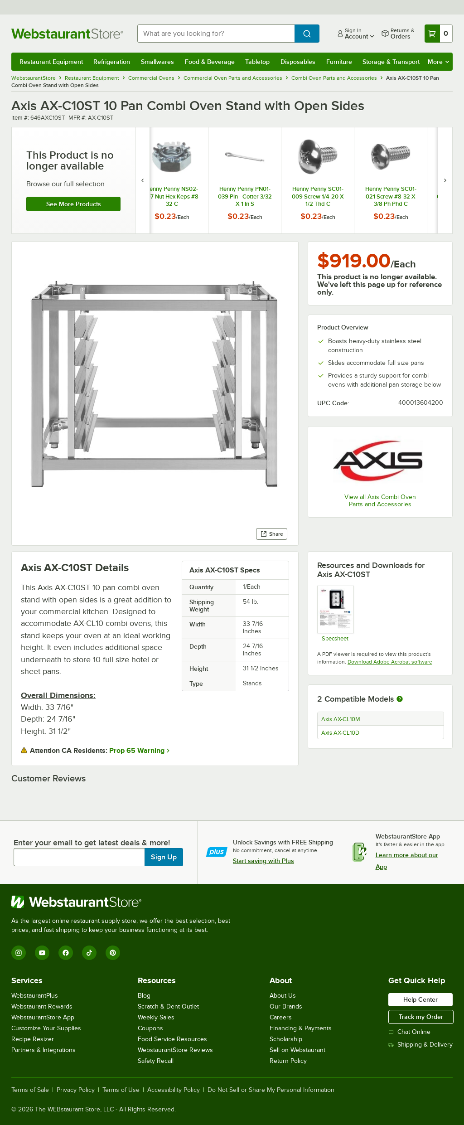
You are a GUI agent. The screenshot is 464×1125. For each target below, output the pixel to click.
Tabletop (257, 61)
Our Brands (286, 1006)
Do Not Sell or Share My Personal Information (271, 1090)
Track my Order (421, 1016)
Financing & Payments (301, 1028)
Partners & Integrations (43, 1050)
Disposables (297, 61)
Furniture (339, 61)
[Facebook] (65, 953)
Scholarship (286, 1039)
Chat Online (409, 1031)
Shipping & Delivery (420, 1044)
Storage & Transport (391, 61)
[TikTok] (89, 953)
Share (271, 534)
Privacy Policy (76, 1090)
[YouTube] (42, 953)
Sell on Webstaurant (297, 1050)
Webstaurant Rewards (41, 1006)
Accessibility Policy (173, 1090)
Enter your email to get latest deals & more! (92, 842)
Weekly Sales (156, 1017)
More (438, 61)
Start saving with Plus (263, 860)
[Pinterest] (113, 953)
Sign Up (164, 857)
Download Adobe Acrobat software (390, 662)
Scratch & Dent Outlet (168, 1006)
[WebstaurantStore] (124, 902)
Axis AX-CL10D (340, 733)
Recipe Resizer (32, 1039)
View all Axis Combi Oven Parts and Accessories (380, 501)
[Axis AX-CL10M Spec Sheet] (335, 613)
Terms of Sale (30, 1090)
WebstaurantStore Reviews (175, 1050)
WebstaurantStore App (42, 1017)
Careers (281, 1017)
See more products (73, 204)
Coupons (150, 1028)
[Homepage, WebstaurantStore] (67, 34)
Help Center (420, 999)
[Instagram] (18, 953)
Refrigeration (111, 61)
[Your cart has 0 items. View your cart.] (439, 33)
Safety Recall (156, 1060)
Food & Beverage (210, 61)
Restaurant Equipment (51, 61)
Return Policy (288, 1060)
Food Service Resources (172, 1039)
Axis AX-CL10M (340, 719)
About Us (283, 995)
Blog (144, 995)
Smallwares (157, 61)
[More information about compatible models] (399, 699)
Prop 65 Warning (136, 751)
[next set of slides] (445, 180)
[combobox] (216, 33)
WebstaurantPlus (34, 995)
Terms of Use (121, 1090)
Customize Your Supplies (46, 1028)
